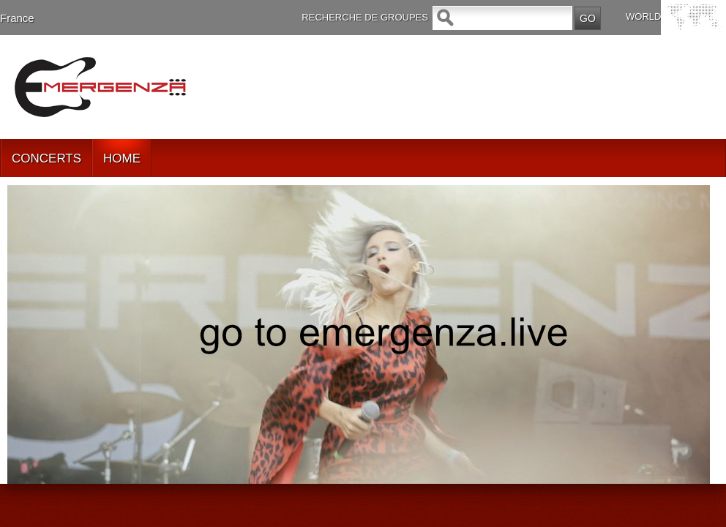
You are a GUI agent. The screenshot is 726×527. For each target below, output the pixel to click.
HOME (122, 158)
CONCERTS (46, 158)
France (17, 18)
